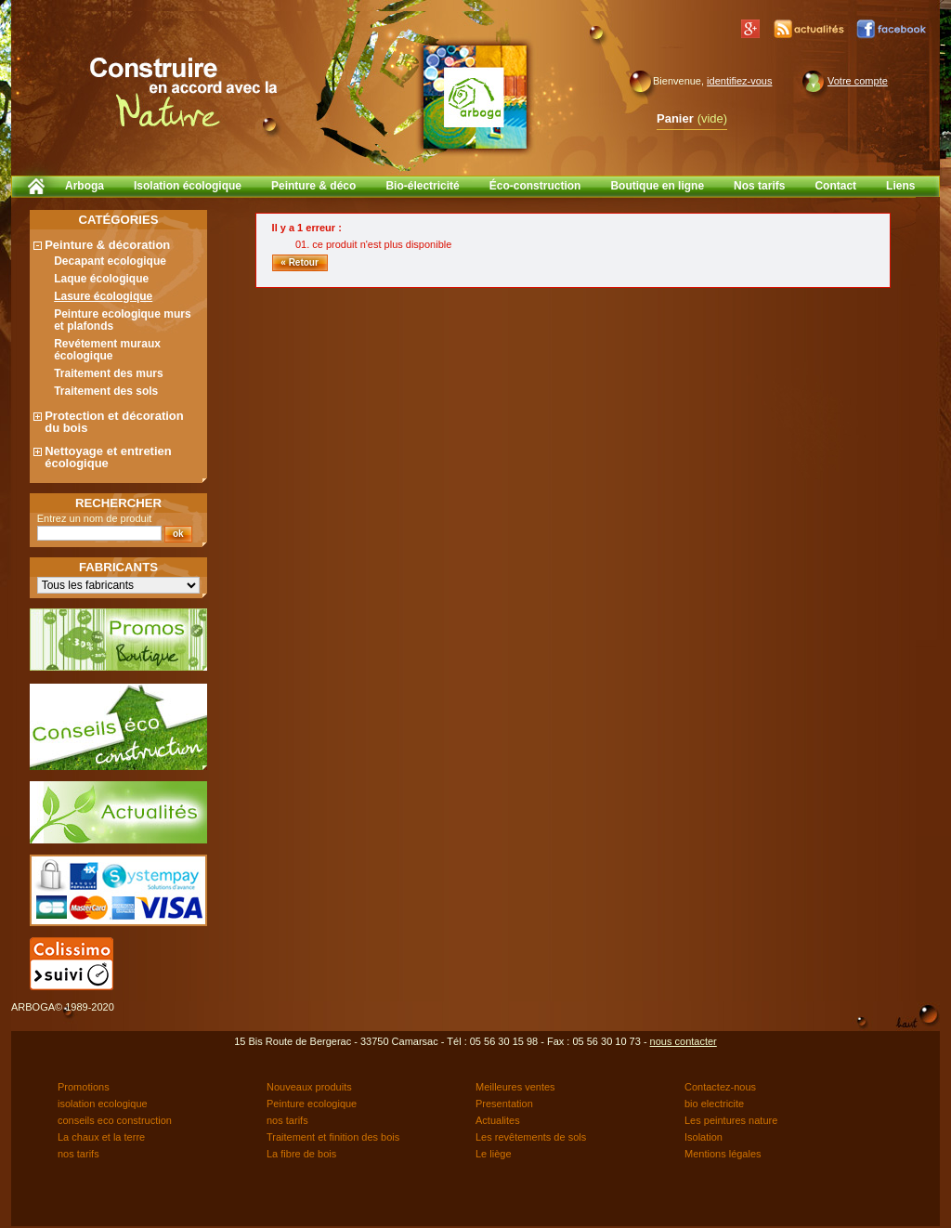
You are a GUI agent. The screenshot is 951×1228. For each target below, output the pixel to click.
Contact (835, 185)
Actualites (498, 1120)
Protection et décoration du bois (114, 422)
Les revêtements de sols (531, 1137)
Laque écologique (101, 278)
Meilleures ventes (515, 1086)
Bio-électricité (422, 185)
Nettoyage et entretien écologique (108, 457)
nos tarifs (287, 1120)
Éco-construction (535, 185)
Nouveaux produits (309, 1086)
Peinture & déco (313, 185)
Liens (900, 185)
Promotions (84, 1086)
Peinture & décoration (107, 245)
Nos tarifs (759, 185)
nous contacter (683, 1041)
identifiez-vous (739, 80)
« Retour (299, 262)
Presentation (504, 1103)
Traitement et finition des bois (333, 1137)
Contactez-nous (720, 1086)
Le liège (494, 1153)
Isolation (703, 1137)
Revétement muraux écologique (107, 349)
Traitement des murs (108, 373)
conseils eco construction (115, 1120)
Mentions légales (723, 1153)
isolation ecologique (103, 1103)
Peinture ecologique (312, 1103)
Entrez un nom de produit (94, 518)
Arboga (84, 185)
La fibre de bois (301, 1153)
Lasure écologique (103, 296)
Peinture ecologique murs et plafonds (122, 320)
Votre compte (857, 80)
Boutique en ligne (657, 185)
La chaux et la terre (101, 1137)
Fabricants (118, 567)
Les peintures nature (730, 1120)
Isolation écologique (187, 185)
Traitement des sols (106, 391)
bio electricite (714, 1103)
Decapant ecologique (110, 261)
